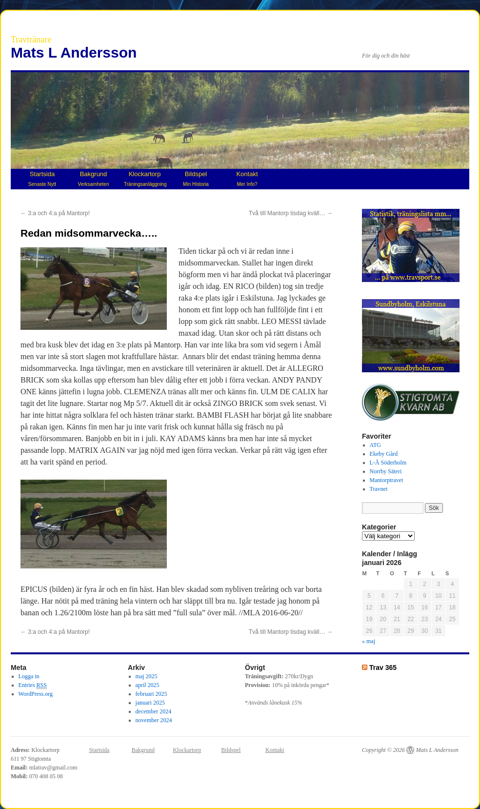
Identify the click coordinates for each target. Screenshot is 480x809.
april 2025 (148, 685)
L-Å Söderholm (388, 462)
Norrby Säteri (386, 471)
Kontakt (247, 178)
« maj (368, 641)
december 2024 (154, 711)
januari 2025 (150, 702)
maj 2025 (147, 676)
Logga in (29, 676)
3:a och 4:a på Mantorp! (55, 213)
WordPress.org (36, 693)
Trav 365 (383, 667)
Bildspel (196, 178)
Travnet (379, 488)
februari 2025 (151, 693)
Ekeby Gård (384, 453)
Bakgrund (93, 178)
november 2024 (154, 720)
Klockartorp (145, 178)
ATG (375, 445)
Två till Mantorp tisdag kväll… (291, 213)
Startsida (42, 178)
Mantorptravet (386, 480)
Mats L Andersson (74, 52)
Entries (33, 685)
